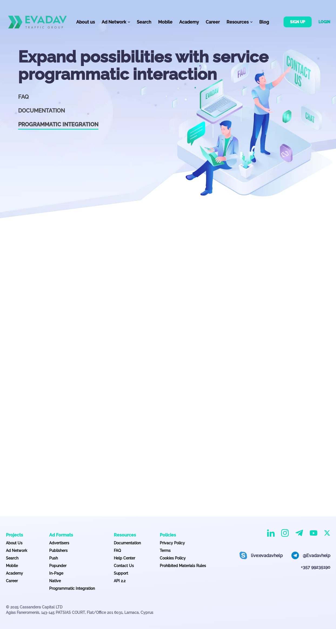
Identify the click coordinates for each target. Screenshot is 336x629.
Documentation (41, 110)
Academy (189, 22)
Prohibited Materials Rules (183, 566)
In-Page (56, 573)
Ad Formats (61, 535)
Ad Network (16, 550)
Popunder (57, 566)
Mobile (165, 22)
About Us (14, 543)
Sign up (297, 22)
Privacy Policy (172, 543)
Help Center (124, 558)
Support (121, 573)
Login (324, 22)
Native (55, 581)
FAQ (23, 97)
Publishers (58, 550)
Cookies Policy (173, 558)
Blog (264, 22)
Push (53, 558)
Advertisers (59, 543)
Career (213, 22)
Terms (165, 550)
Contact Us (124, 566)
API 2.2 (119, 581)
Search (144, 22)
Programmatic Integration (72, 588)
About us (85, 22)
